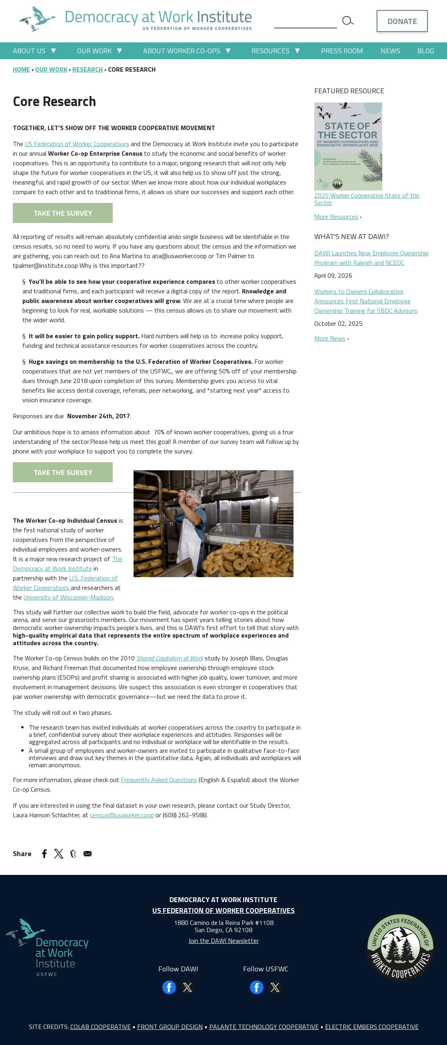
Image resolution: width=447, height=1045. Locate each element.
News (390, 50)
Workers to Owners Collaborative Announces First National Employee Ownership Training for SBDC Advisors (365, 301)
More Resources (336, 216)
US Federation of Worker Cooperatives (77, 143)
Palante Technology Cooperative (264, 1026)
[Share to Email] (87, 853)
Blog (425, 50)
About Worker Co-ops (181, 50)
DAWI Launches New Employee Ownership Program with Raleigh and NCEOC (371, 257)
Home (21, 69)
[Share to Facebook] (44, 853)
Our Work (94, 50)
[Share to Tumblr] (73, 853)
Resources (270, 50)
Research (87, 69)
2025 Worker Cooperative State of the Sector (366, 199)
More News (329, 338)
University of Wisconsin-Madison (68, 597)
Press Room (342, 50)
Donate (402, 21)
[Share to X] (58, 853)
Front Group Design (170, 1026)
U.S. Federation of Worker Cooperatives (65, 582)
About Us (29, 50)
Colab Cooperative (100, 1026)
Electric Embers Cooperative (372, 1026)
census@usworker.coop (122, 815)
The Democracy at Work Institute (67, 563)
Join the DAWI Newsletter (223, 940)
